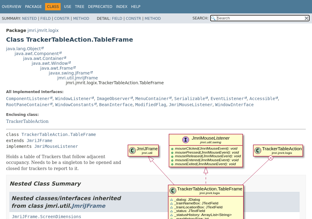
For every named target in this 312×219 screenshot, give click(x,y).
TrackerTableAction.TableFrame (59, 134)
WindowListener (73, 98)
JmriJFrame (39, 140)
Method (81, 18)
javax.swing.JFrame (69, 73)
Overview (11, 7)
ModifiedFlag (150, 104)
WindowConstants (74, 104)
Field (45, 18)
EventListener (227, 98)
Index (122, 7)
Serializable (189, 98)
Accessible (262, 98)
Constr (61, 18)
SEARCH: (201, 18)
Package (33, 7)
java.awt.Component (37, 53)
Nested (29, 18)
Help (135, 7)
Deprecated (100, 7)
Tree (79, 7)
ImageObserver (113, 98)
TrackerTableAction (27, 121)
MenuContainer (152, 98)
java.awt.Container (43, 58)
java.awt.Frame (56, 68)
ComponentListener (28, 98)
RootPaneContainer (28, 104)
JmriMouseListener (190, 104)
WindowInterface (234, 104)
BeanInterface (116, 104)
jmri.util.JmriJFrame (77, 77)
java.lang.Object (23, 48)
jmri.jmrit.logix (42, 30)
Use (67, 7)
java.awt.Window (50, 63)
